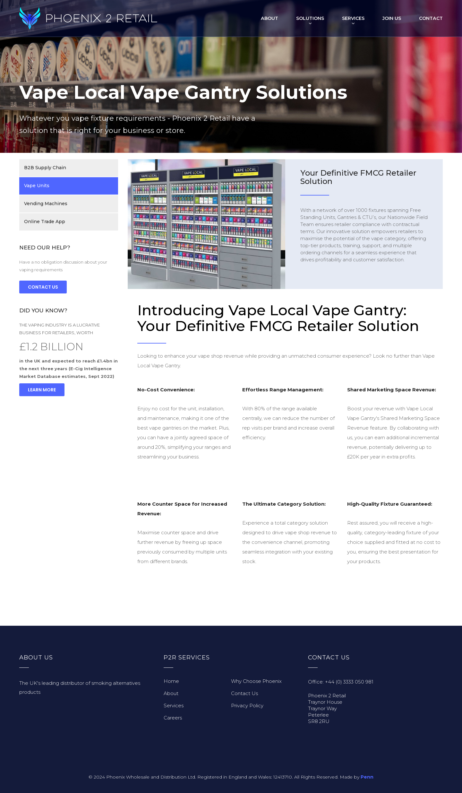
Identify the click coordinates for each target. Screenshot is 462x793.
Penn (367, 777)
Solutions (310, 18)
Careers (173, 718)
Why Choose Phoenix (256, 681)
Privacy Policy (247, 705)
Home (171, 681)
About (269, 18)
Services (353, 18)
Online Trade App (44, 222)
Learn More (42, 390)
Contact (431, 18)
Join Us (392, 18)
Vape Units (36, 186)
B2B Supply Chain (45, 168)
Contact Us (43, 287)
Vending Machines (45, 204)
